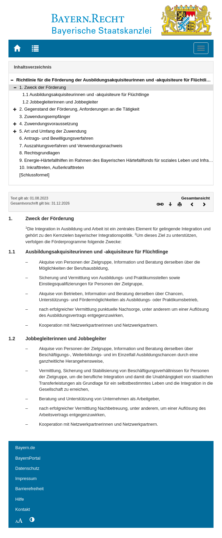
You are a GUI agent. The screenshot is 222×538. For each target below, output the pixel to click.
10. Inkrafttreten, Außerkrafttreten (51, 167)
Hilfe (19, 499)
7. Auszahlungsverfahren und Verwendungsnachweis (70, 145)
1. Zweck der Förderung (42, 87)
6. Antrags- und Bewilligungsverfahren (56, 138)
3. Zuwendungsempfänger (44, 116)
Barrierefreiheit (29, 488)
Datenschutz (27, 468)
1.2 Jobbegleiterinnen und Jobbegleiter (60, 101)
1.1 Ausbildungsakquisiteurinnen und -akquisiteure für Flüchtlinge (85, 94)
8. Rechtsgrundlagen (39, 152)
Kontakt (22, 509)
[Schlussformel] (34, 174)
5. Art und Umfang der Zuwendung (52, 131)
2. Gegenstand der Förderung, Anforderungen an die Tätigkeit (79, 109)
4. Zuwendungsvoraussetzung (48, 123)
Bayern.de (25, 447)
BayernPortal (27, 458)
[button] (12, 79)
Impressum (26, 478)
